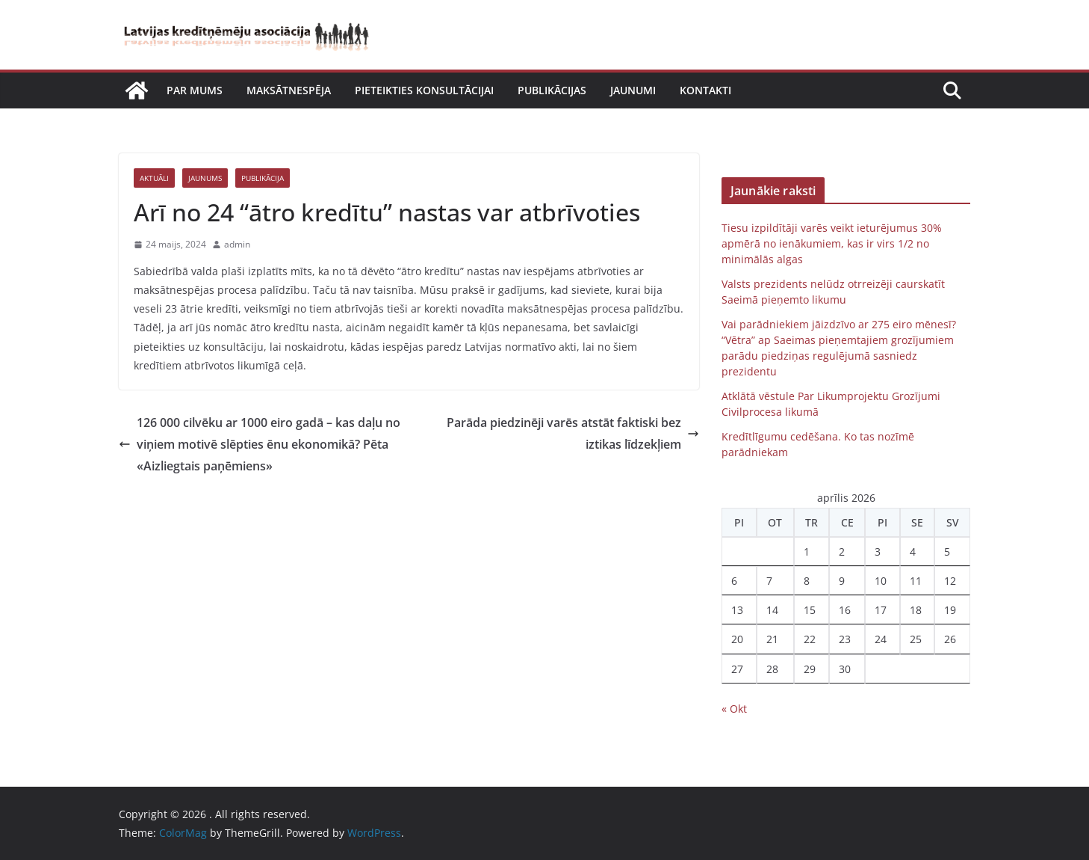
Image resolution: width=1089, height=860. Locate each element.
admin (237, 244)
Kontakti (705, 90)
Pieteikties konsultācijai (424, 90)
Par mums (195, 90)
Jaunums (205, 178)
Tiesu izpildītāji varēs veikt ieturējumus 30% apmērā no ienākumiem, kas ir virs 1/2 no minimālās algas (832, 243)
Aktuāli (154, 178)
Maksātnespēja (288, 90)
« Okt (734, 708)
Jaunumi (633, 90)
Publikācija (262, 178)
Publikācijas (552, 90)
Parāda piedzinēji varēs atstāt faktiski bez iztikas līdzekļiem (573, 433)
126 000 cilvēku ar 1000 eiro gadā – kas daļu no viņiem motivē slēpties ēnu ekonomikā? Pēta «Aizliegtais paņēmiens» (259, 444)
